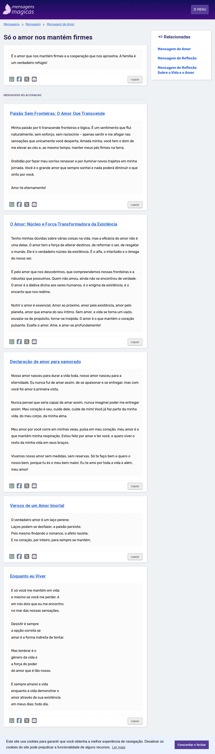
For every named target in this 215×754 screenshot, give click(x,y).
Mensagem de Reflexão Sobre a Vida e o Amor (177, 70)
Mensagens (12, 24)
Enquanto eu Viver (28, 576)
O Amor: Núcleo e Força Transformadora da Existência (63, 224)
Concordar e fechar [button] (192, 744)
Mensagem (33, 24)
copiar (135, 79)
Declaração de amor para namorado (45, 361)
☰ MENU (200, 9)
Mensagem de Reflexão (177, 58)
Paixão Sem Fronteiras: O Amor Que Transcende (57, 113)
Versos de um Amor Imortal (37, 505)
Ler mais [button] (118, 747)
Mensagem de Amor (61, 24)
